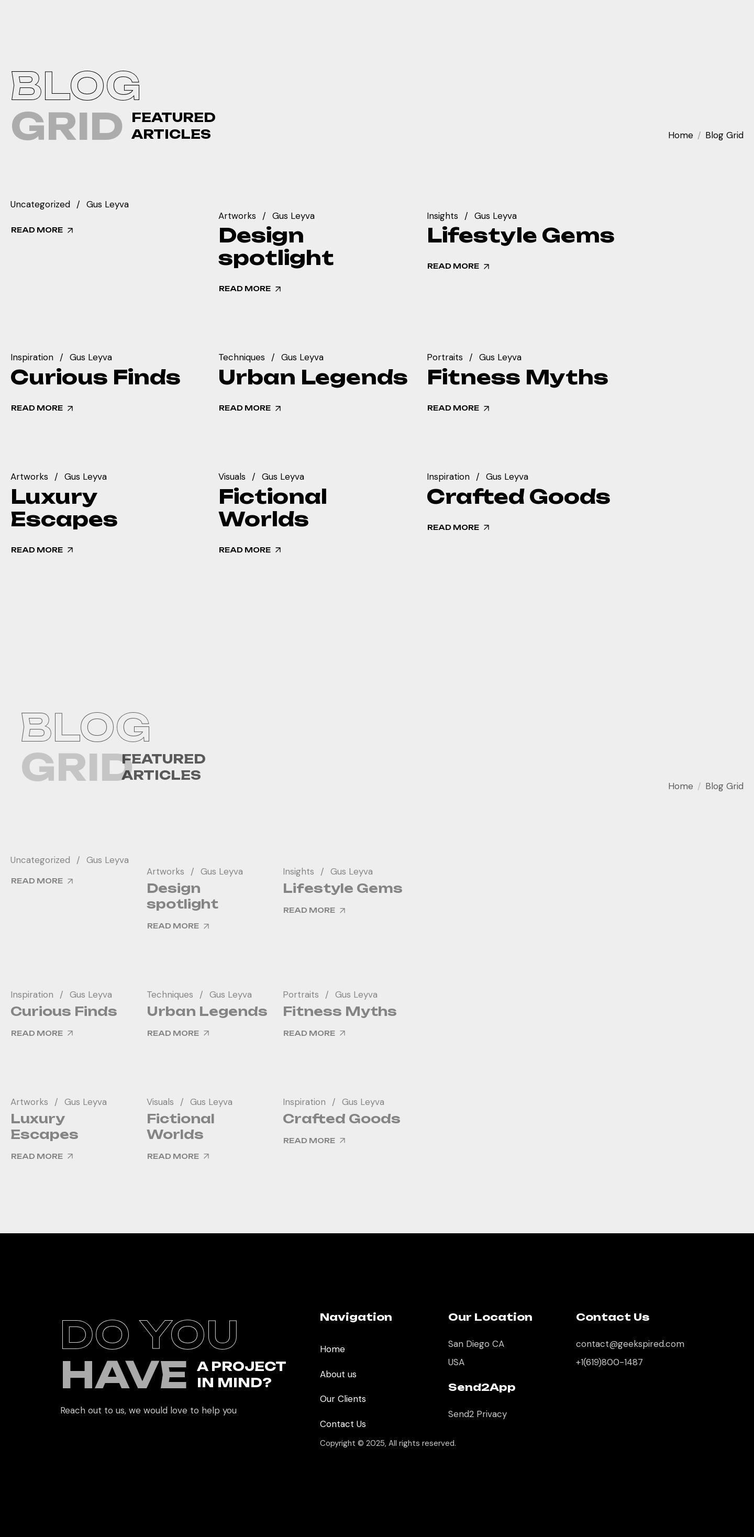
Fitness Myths (517, 377)
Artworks (237, 216)
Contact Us (343, 1424)
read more (42, 231)
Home (680, 135)
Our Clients (343, 1399)
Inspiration (31, 357)
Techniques (241, 357)
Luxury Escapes (64, 508)
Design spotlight (276, 246)
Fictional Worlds (272, 508)
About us (338, 1374)
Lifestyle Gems (521, 235)
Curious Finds (95, 377)
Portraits (445, 357)
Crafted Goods (519, 496)
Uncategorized (40, 205)
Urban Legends (313, 377)
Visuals (232, 477)
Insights (442, 216)
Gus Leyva (107, 205)
